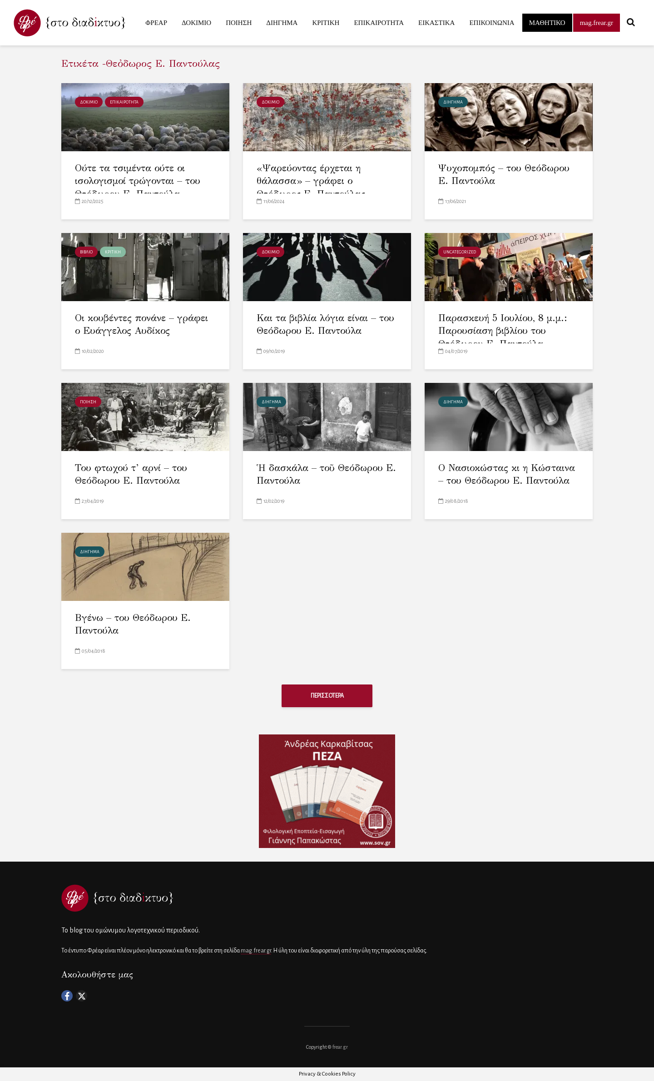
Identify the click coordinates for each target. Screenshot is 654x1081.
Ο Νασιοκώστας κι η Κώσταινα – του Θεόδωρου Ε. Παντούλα (506, 474)
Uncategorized (459, 252)
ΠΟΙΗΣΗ (239, 22)
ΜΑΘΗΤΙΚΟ (547, 22)
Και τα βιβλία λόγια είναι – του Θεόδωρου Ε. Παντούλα (326, 324)
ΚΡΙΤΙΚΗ (325, 22)
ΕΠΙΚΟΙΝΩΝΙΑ (491, 22)
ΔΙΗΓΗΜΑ (281, 22)
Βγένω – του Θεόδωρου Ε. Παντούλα (133, 624)
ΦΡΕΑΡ (156, 22)
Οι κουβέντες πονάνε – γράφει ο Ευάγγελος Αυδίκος (142, 324)
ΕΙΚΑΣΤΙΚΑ (436, 22)
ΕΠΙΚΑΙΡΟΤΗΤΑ (379, 22)
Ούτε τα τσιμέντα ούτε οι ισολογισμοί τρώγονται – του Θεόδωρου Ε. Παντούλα (138, 181)
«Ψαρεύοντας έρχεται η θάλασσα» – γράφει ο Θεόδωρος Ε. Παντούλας (311, 181)
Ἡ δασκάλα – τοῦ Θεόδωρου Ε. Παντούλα (326, 474)
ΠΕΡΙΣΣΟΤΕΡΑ (327, 696)
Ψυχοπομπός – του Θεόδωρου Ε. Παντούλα (504, 174)
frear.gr (340, 1047)
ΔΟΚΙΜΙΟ (196, 22)
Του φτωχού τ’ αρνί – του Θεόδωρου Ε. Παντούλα (131, 474)
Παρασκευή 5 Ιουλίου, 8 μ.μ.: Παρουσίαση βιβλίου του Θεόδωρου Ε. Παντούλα (502, 331)
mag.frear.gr (596, 22)
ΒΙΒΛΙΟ (86, 252)
